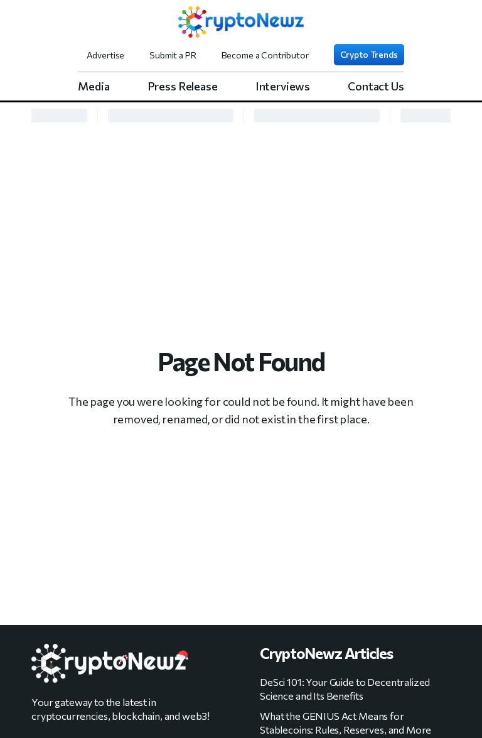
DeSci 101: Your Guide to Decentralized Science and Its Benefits (345, 689)
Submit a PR (172, 55)
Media (93, 86)
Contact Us (376, 86)
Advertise (106, 55)
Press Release (182, 86)
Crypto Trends (369, 54)
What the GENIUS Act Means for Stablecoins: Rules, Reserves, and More (345, 722)
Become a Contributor (265, 55)
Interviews (283, 86)
